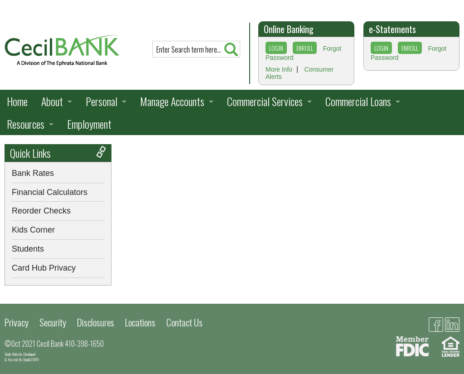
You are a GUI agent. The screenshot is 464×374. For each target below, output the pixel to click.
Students (28, 248)
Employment (89, 124)
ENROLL (304, 48)
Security (52, 322)
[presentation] (62, 49)
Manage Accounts (172, 101)
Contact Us (184, 322)
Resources (25, 124)
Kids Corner (33, 229)
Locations (140, 322)
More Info (279, 69)
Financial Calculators (49, 192)
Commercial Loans (358, 101)
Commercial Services (265, 101)
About (52, 101)
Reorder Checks (41, 210)
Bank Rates (33, 173)
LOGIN (276, 48)
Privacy (17, 322)
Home (17, 101)
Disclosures (95, 322)
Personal (101, 101)
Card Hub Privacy (44, 267)
